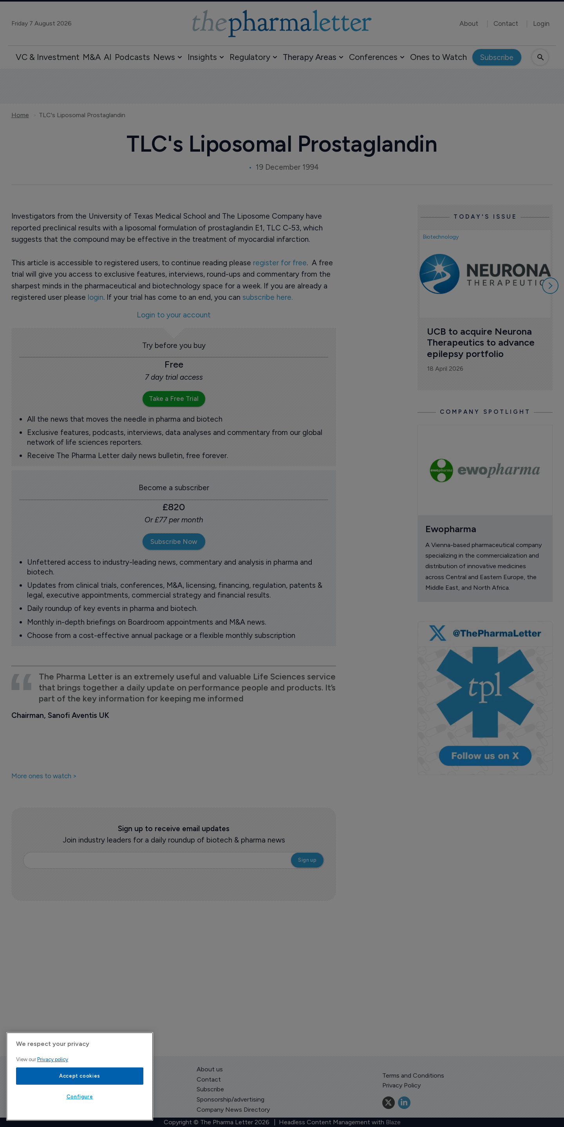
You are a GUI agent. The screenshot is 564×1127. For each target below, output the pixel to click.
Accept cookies (79, 1076)
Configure (80, 1097)
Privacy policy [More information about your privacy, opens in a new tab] (52, 1059)
